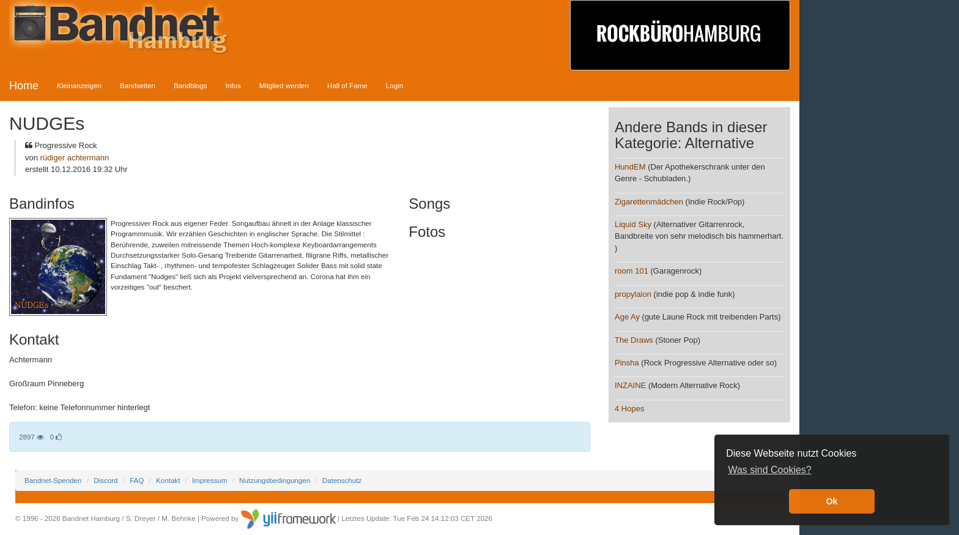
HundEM (630, 166)
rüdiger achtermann (74, 157)
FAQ (137, 480)
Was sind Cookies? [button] (769, 470)
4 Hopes (629, 408)
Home (24, 86)
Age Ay (627, 316)
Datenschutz (341, 480)
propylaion (633, 294)
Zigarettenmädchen (649, 201)
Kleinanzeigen (79, 85)
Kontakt (168, 480)
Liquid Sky (633, 224)
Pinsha (627, 362)
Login (394, 85)
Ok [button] (831, 501)
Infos (233, 85)
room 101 (631, 270)
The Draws (634, 340)
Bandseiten (137, 85)
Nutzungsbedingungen (274, 480)
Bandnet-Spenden (52, 480)
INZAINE (630, 385)
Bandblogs (190, 85)
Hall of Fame (347, 85)
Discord (105, 480)
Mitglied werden (284, 85)
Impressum (209, 480)
